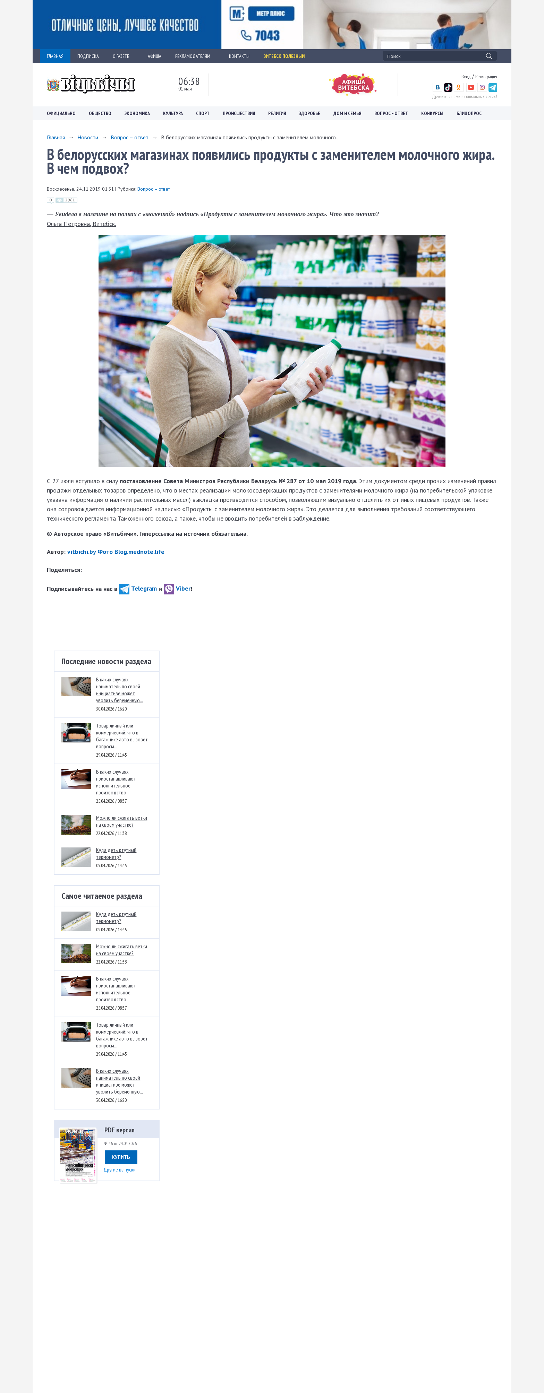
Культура (173, 113)
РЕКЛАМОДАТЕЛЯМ (195, 56)
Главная (56, 137)
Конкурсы (432, 113)
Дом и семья (347, 113)
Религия (277, 113)
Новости (87, 137)
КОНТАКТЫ (239, 56)
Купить (121, 1156)
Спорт (203, 113)
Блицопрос (469, 113)
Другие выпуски (119, 1169)
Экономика (137, 113)
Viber (177, 588)
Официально (61, 113)
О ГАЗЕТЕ (123, 56)
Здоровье (309, 113)
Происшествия (239, 113)
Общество (100, 113)
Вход (466, 76)
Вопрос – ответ (391, 113)
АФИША (154, 56)
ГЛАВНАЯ (55, 56)
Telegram (138, 588)
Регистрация (486, 76)
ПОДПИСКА (88, 56)
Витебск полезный (284, 56)
